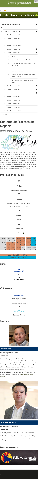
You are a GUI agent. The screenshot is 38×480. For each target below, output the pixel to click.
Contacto (4, 114)
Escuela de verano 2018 (13, 52)
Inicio (6, 27)
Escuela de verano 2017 (13, 86)
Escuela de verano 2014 (13, 96)
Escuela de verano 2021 (13, 42)
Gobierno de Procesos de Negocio (21, 60)
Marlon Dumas (19, 233)
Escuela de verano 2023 (13, 35)
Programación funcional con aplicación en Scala (23, 81)
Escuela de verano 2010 (13, 111)
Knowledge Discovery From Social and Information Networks (22, 70)
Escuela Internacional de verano (11, 24)
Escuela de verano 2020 (13, 45)
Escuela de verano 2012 (13, 103)
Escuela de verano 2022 (13, 38)
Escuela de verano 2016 (13, 89)
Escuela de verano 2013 (13, 100)
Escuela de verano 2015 (13, 93)
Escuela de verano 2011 (13, 107)
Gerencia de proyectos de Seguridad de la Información (23, 64)
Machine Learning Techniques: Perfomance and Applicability (23, 75)
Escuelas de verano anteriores (13, 31)
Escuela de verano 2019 (13, 49)
